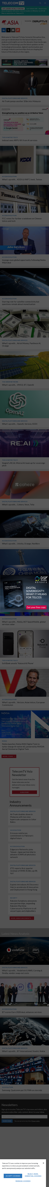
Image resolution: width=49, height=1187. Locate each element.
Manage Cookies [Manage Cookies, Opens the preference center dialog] (23, 1181)
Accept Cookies (13, 1176)
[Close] (43, 1163)
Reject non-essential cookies (33, 1175)
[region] (23, 1173)
